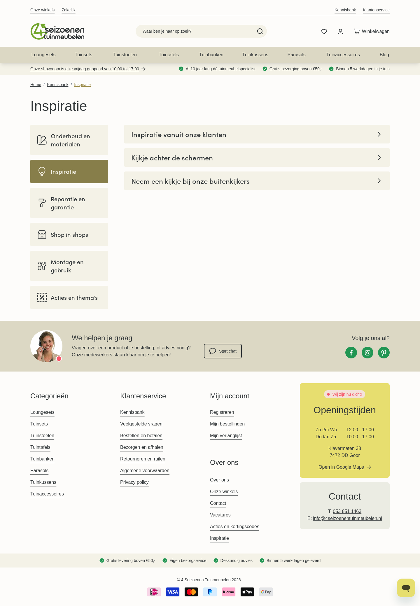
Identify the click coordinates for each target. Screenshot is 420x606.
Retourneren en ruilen (142, 458)
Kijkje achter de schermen (257, 157)
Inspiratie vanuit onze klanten (257, 134)
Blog (384, 54)
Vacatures (220, 514)
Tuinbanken (211, 54)
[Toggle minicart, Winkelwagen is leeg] (370, 31)
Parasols (297, 54)
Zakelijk (68, 10)
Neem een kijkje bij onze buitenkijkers (257, 180)
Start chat (223, 351)
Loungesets (44, 54)
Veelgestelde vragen (141, 423)
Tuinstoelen (125, 54)
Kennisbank (345, 10)
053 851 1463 (347, 511)
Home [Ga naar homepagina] (35, 84)
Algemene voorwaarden (144, 470)
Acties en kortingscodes (234, 526)
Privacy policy (134, 482)
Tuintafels (169, 54)
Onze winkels (42, 10)
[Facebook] (351, 352)
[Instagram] (367, 352)
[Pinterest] (384, 352)
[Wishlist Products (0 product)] (324, 31)
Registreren (222, 412)
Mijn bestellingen (227, 423)
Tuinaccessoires (343, 54)
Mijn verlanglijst (226, 435)
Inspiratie (82, 84)
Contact (218, 503)
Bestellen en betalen (141, 435)
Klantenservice (376, 10)
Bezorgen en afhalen (141, 447)
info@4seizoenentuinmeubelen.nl (347, 518)
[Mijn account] (340, 31)
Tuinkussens (255, 54)
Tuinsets (83, 54)
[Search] (260, 31)
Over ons (219, 479)
